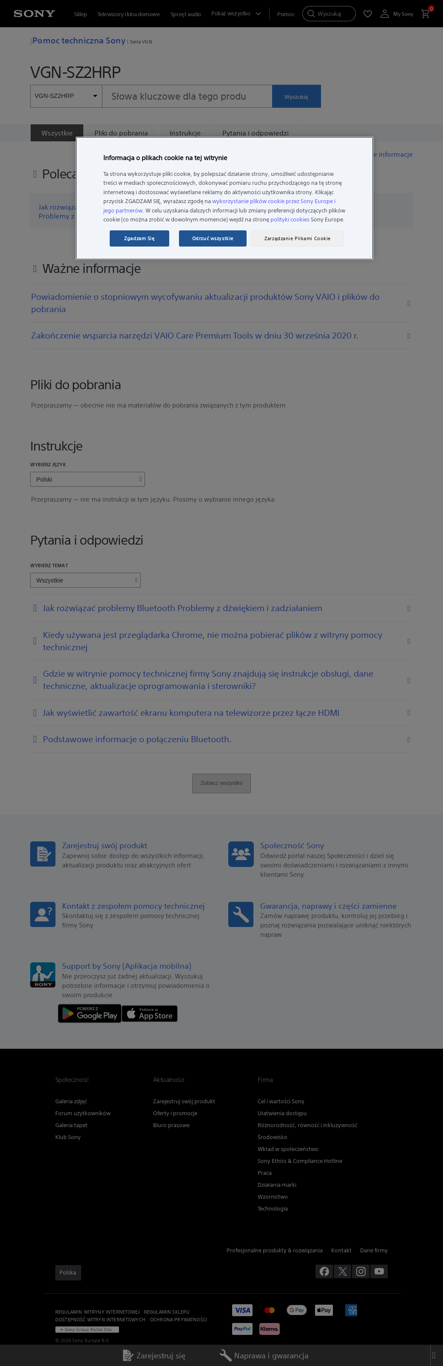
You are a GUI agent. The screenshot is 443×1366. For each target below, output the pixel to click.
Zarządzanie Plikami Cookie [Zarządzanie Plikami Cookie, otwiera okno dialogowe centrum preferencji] (297, 238)
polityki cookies (290, 219)
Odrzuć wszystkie (212, 238)
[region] (224, 198)
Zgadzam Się (139, 238)
